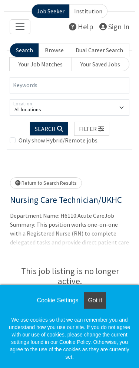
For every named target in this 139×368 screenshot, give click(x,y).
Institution (88, 11)
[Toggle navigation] (20, 26)
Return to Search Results (46, 183)
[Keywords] (69, 85)
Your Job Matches (41, 64)
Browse (54, 50)
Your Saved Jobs (100, 64)
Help (81, 26)
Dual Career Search (99, 50)
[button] (92, 129)
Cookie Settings (57, 300)
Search (24, 50)
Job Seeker (50, 11)
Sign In (114, 26)
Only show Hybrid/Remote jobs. (59, 140)
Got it (95, 300)
